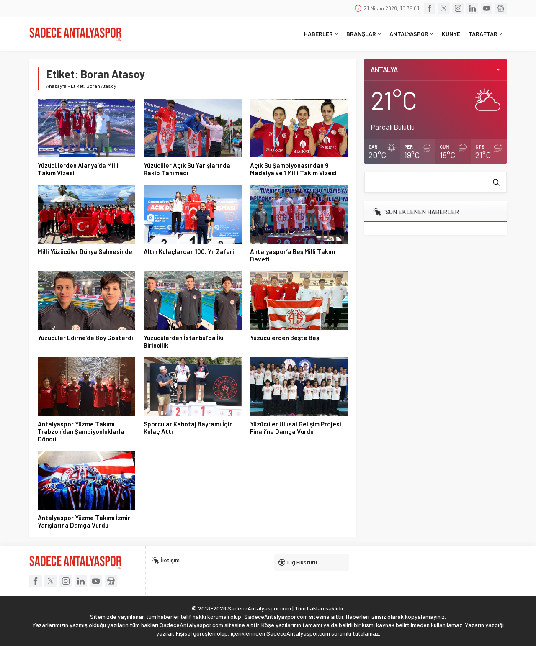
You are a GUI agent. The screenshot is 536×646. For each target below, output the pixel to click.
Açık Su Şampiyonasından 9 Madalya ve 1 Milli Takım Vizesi (293, 169)
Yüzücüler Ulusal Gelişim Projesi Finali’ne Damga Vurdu (295, 427)
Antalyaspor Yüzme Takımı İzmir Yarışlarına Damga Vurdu (84, 521)
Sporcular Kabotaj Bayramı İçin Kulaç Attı (188, 427)
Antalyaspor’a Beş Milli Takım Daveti (292, 255)
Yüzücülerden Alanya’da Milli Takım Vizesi (78, 169)
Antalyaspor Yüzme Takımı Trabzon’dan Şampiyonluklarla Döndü (81, 431)
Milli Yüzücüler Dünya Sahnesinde (85, 251)
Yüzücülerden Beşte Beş (284, 337)
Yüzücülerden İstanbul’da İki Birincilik (184, 341)
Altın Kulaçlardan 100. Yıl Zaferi (189, 251)
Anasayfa (56, 86)
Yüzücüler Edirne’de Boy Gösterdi (85, 337)
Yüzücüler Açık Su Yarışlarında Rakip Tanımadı (187, 169)
